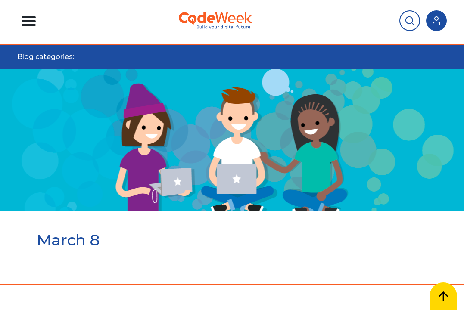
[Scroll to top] (443, 296)
